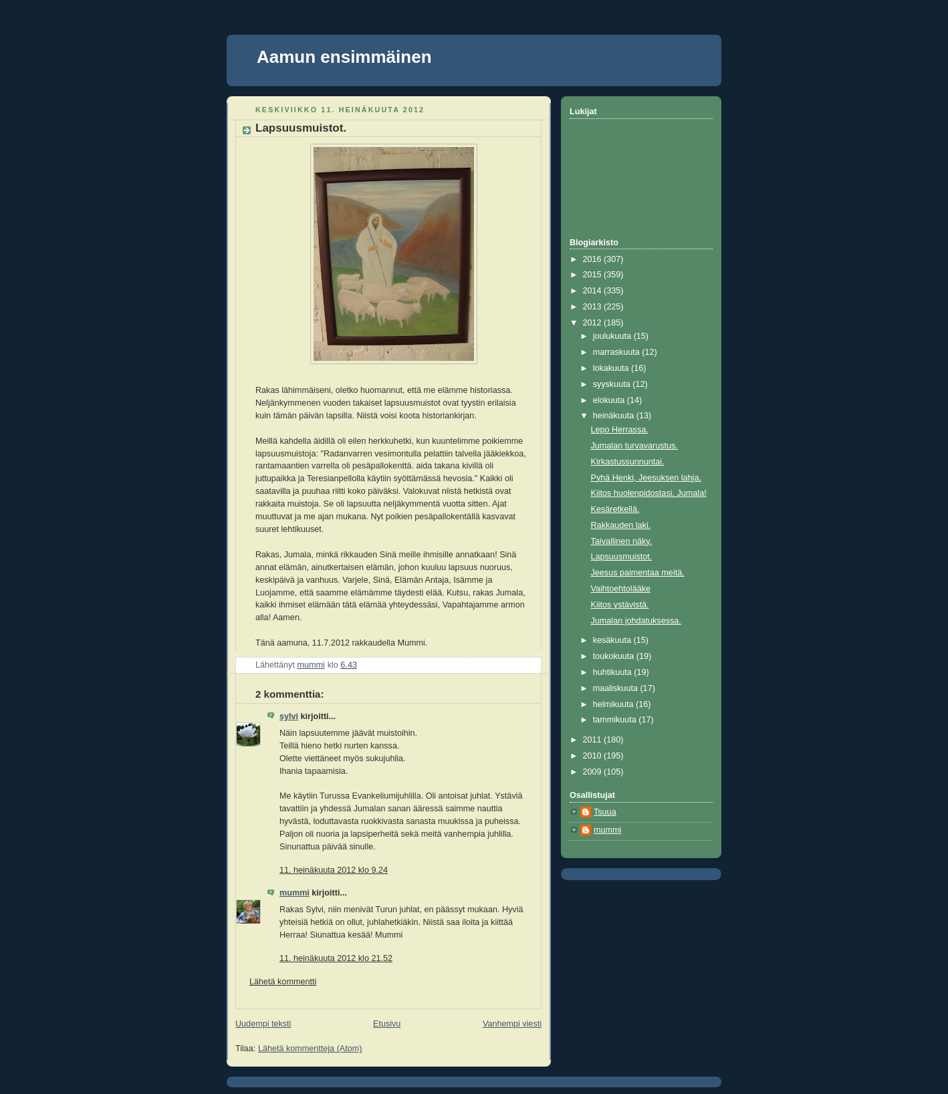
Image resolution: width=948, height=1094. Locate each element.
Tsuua (605, 812)
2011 (593, 739)
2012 (593, 322)
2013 (593, 306)
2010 (593, 756)
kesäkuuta (613, 640)
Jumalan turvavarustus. (634, 445)
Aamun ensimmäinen (344, 57)
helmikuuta (614, 704)
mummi (294, 893)
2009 (593, 772)
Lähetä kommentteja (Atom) (310, 1048)
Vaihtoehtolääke (621, 588)
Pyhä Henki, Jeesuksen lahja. (646, 478)
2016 (593, 259)
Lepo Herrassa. (619, 429)
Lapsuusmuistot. (622, 556)
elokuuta (610, 400)
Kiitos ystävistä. (620, 604)
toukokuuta (614, 656)
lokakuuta (612, 368)
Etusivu (386, 1024)
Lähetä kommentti (282, 981)
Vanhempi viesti (512, 1024)
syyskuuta (613, 384)
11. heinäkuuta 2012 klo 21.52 (335, 958)
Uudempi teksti (263, 1024)
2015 (593, 274)
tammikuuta (616, 719)
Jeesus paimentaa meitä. (638, 572)
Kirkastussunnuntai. (628, 461)
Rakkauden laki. (621, 525)
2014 (593, 290)
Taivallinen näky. (622, 541)
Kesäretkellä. (615, 509)
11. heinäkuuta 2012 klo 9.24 (333, 870)
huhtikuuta (613, 672)
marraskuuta (617, 352)
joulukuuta (613, 336)
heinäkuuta (614, 415)
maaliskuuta (616, 688)
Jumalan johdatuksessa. (636, 621)
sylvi (288, 716)
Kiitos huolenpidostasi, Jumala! (649, 493)
